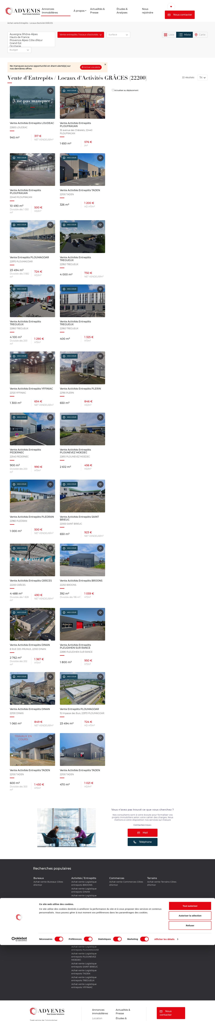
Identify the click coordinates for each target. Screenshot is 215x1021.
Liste (169, 34)
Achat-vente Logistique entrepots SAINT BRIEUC (84, 965)
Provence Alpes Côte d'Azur (31, 40)
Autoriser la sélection (190, 991)
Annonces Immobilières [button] (50, 11)
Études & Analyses (122, 11)
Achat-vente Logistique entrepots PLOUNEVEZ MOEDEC (84, 956)
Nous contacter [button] (180, 14)
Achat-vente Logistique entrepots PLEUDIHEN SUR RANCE (85, 933)
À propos (79, 10)
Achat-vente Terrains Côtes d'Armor (161, 883)
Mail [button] (143, 832)
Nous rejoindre (147, 11)
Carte (200, 34)
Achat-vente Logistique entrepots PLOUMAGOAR (85, 948)
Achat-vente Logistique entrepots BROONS (84, 883)
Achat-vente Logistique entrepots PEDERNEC (84, 911)
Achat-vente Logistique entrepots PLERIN (84, 924)
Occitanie (31, 46)
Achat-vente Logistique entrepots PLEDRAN (84, 918)
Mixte (184, 34)
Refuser (190, 1001)
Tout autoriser (190, 982)
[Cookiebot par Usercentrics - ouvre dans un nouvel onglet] (19, 1015)
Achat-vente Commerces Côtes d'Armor (126, 883)
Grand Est (31, 43)
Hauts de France (31, 37)
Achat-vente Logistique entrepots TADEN (84, 972)
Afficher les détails (164, 1015)
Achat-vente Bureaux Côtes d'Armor (48, 883)
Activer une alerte (92, 67)
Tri (201, 77)
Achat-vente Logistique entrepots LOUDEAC (84, 904)
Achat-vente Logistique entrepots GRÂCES (84, 897)
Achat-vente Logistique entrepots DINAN (84, 890)
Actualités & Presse (97, 11)
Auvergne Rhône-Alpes (31, 34)
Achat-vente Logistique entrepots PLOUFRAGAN (84, 941)
